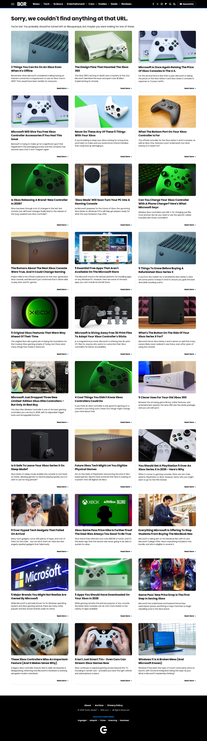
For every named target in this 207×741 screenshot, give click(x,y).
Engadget (82, 720)
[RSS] (174, 4)
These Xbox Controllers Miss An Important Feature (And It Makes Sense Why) (39, 661)
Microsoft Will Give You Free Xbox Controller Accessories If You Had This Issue (36, 135)
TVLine (103, 720)
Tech (47, 3)
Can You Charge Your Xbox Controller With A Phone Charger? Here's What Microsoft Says (163, 203)
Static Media (90, 710)
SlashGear (124, 720)
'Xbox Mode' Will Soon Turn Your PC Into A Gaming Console (102, 201)
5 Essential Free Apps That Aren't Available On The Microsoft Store (97, 270)
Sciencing (112, 720)
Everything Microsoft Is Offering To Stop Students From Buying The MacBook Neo (165, 532)
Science (58, 3)
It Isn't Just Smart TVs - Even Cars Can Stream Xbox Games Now (100, 661)
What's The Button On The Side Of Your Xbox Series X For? (163, 334)
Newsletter (187, 4)
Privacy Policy (115, 705)
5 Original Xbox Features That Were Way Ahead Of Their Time (38, 334)
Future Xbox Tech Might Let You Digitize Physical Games (101, 467)
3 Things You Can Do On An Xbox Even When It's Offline (36, 68)
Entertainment (76, 3)
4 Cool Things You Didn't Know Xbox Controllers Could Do (99, 399)
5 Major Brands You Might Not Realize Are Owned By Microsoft (38, 596)
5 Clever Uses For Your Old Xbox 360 (162, 397)
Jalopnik (93, 720)
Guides (102, 3)
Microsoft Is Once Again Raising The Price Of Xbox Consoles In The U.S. (166, 69)
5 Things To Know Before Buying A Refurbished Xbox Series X (161, 270)
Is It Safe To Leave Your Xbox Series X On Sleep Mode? (37, 467)
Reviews (126, 3)
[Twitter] (157, 4)
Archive (99, 705)
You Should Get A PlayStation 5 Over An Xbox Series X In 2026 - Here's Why (164, 467)
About (87, 705)
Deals (114, 3)
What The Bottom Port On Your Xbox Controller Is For (162, 133)
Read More (61, 88)
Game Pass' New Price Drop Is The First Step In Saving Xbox (164, 596)
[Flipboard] (166, 4)
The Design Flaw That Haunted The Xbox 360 (101, 68)
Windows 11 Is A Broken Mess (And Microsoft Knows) (161, 661)
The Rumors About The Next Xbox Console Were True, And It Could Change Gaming (39, 270)
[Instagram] (162, 4)
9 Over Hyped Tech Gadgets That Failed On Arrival (37, 532)
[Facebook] (153, 4)
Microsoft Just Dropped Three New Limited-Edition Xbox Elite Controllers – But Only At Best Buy (37, 401)
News (36, 3)
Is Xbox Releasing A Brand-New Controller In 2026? (39, 201)
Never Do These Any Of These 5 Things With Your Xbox (100, 133)
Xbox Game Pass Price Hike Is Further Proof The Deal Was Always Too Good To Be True (103, 532)
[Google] (170, 4)
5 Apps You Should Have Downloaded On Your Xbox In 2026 (102, 596)
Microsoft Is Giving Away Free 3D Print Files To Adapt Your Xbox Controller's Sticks (103, 334)
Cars (91, 3)
